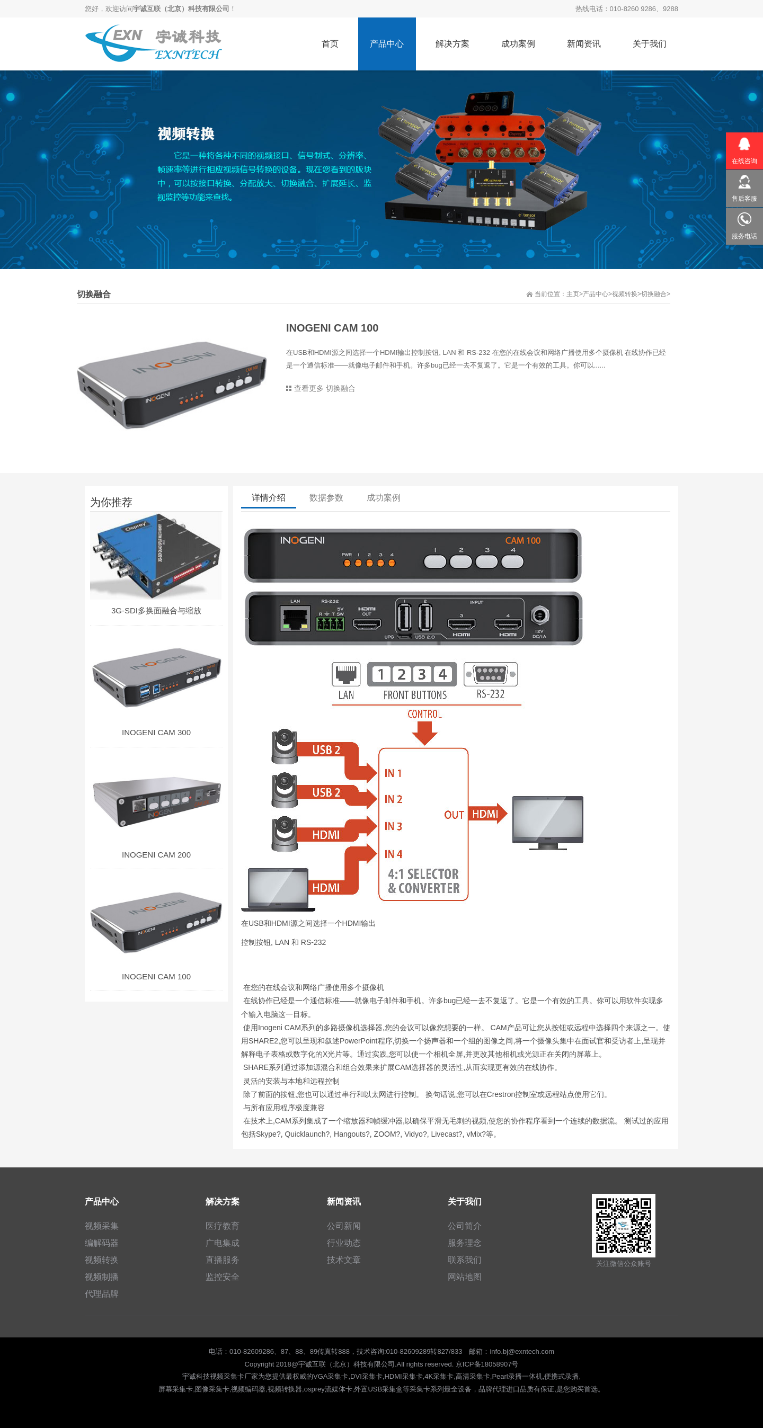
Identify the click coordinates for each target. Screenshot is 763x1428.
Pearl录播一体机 (517, 1376)
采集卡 (420, 1389)
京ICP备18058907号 (487, 1364)
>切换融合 (652, 294)
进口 (513, 1389)
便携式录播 (561, 1376)
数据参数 (326, 498)
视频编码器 (248, 1389)
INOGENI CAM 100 (156, 976)
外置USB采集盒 (378, 1389)
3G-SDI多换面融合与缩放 (156, 610)
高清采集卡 (473, 1376)
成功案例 (384, 498)
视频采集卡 (227, 1376)
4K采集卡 (439, 1376)
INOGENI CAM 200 (156, 854)
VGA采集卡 (330, 1376)
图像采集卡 (212, 1389)
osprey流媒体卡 (328, 1389)
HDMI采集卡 (403, 1376)
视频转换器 (285, 1389)
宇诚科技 (196, 1376)
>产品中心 (593, 294)
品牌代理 (492, 1389)
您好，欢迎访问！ (160, 9)
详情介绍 (269, 498)
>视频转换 (622, 294)
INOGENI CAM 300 (156, 732)
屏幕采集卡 (175, 1389)
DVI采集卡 (366, 1376)
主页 (572, 294)
